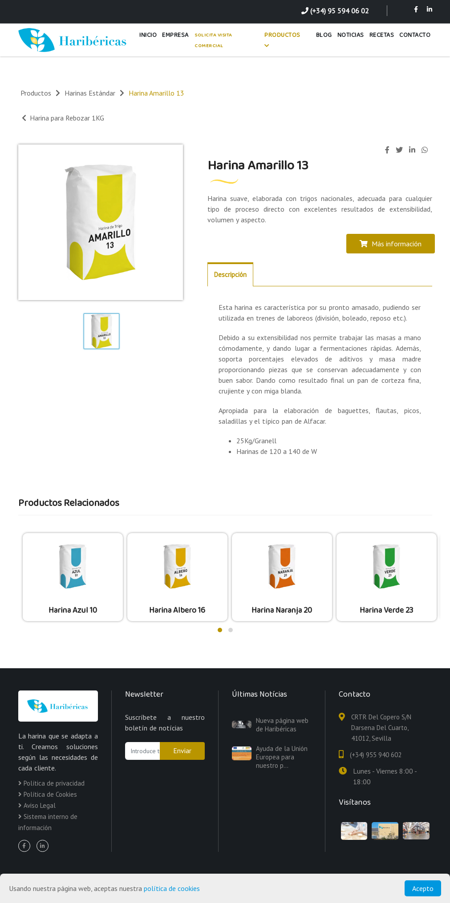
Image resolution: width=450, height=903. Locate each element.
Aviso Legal (37, 805)
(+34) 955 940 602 (375, 754)
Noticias (350, 35)
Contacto (414, 35)
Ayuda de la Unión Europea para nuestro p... (282, 757)
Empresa (175, 35)
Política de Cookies (47, 794)
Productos (282, 39)
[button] (220, 630)
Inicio (148, 35)
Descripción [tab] (230, 274)
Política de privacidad (51, 783)
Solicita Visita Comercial (213, 40)
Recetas (381, 35)
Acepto (423, 888)
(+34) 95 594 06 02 (335, 10)
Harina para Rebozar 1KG (63, 117)
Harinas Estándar (90, 92)
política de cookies (172, 888)
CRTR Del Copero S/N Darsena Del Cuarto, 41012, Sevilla (381, 727)
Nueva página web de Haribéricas (282, 724)
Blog (324, 35)
